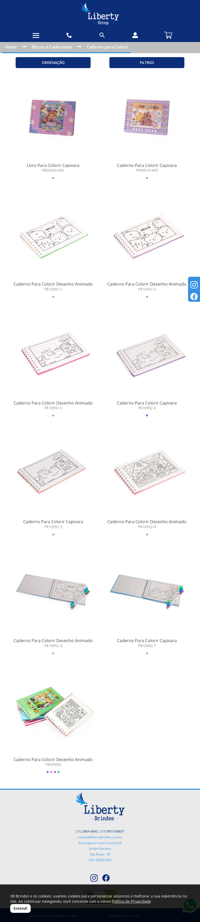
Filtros (147, 62)
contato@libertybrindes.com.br (100, 837)
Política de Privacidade (131, 901)
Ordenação (53, 62)
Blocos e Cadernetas (52, 47)
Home (11, 47)
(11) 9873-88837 (112, 831)
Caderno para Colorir (107, 47)
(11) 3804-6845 (87, 831)
